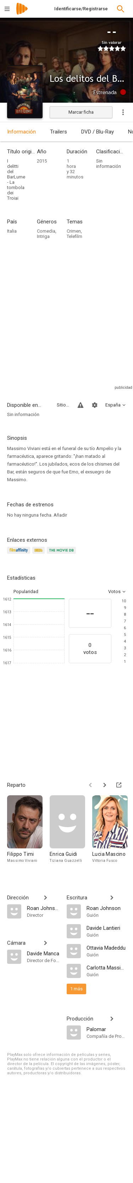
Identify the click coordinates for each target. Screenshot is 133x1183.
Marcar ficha (81, 112)
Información (21, 132)
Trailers (58, 132)
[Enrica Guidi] (71, 832)
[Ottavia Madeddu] (106, 947)
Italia (12, 231)
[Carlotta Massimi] (106, 967)
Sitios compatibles (63, 405)
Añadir (60, 515)
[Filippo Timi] (28, 832)
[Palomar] (106, 1029)
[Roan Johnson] (43, 907)
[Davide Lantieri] (106, 927)
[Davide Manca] (43, 953)
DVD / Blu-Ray (97, 132)
